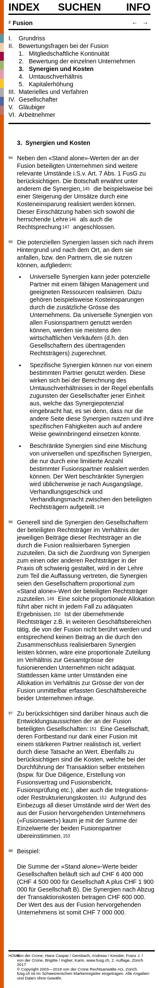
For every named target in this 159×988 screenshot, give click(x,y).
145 (86, 188)
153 (66, 835)
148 (100, 506)
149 (50, 598)
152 (103, 797)
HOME (14, 956)
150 (57, 613)
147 (66, 226)
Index (23, 7)
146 (72, 219)
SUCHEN (79, 6)
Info (138, 7)
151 (93, 728)
